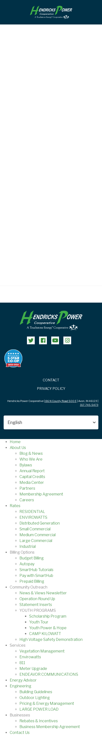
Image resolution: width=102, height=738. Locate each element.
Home (15, 442)
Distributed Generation (39, 523)
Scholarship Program (47, 616)
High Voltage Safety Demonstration (51, 639)
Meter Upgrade (33, 668)
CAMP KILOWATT (45, 633)
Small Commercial (35, 529)
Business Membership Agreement (49, 726)
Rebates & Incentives (38, 721)
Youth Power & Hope (48, 628)
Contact (51, 380)
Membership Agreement (41, 494)
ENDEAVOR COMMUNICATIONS (48, 674)
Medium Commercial (37, 535)
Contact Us (20, 732)
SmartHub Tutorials (36, 569)
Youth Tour (38, 622)
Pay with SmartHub (36, 575)
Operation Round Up (37, 599)
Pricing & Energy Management (46, 703)
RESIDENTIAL (32, 511)
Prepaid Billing (31, 581)
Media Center (31, 482)
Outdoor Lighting (34, 697)
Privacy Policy (51, 388)
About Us (18, 447)
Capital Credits (32, 476)
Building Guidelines (35, 692)
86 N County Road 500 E (60, 401)
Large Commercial (35, 540)
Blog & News (31, 453)
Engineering (20, 686)
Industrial (27, 546)
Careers (26, 500)
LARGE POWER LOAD (39, 709)
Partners (27, 488)
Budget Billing (31, 558)
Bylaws (25, 465)
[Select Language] (51, 422)
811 (22, 662)
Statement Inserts (35, 604)
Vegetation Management (42, 651)
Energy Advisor (23, 680)
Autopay (26, 564)
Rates (15, 505)
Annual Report (32, 471)
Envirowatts (30, 657)
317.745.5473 (89, 405)
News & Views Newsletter (43, 593)
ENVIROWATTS (33, 517)
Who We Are (30, 459)
